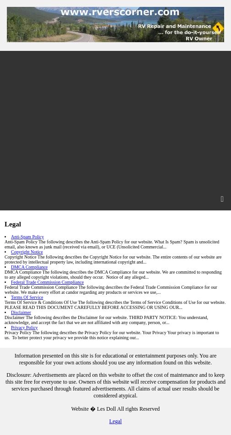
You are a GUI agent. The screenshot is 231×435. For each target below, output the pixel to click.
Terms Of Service (27, 297)
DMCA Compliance (29, 267)
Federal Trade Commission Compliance (47, 282)
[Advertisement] (115, 119)
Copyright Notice (27, 251)
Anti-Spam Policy (27, 236)
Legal (115, 421)
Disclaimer (21, 312)
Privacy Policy (24, 327)
